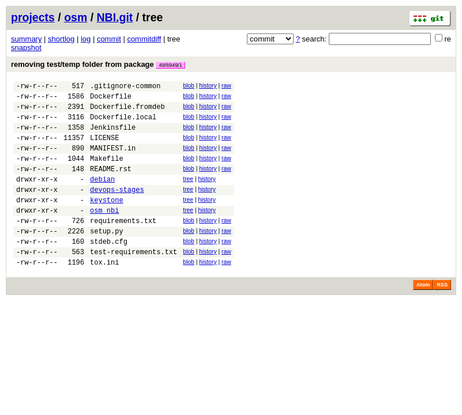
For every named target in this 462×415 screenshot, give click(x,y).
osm (75, 17)
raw (226, 85)
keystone (106, 220)
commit (109, 39)
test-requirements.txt (133, 281)
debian (102, 196)
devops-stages (117, 208)
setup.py (106, 257)
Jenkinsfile (113, 136)
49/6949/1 (170, 65)
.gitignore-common (125, 87)
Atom (423, 316)
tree (188, 194)
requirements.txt (123, 245)
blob (188, 85)
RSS (442, 316)
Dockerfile (111, 99)
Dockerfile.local (123, 124)
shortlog (61, 39)
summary (26, 39)
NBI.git (115, 17)
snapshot (26, 47)
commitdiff (144, 39)
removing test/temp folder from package (98, 64)
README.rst (111, 184)
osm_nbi (104, 232)
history (207, 85)
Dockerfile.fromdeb (127, 111)
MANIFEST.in (113, 160)
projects (33, 17)
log (86, 39)
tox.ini (104, 293)
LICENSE (104, 148)
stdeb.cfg (108, 269)
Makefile (106, 172)
